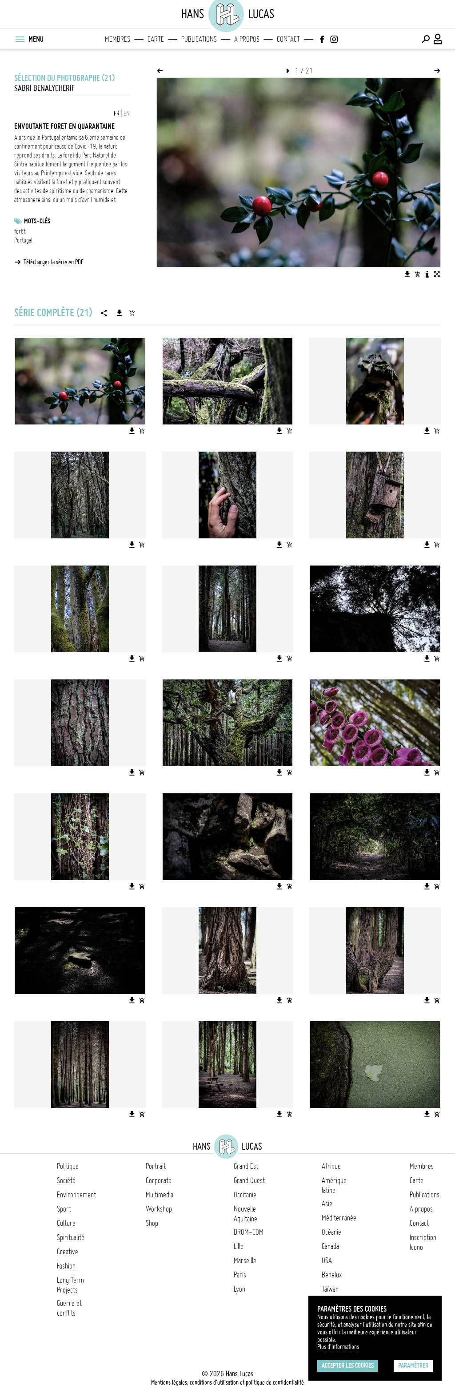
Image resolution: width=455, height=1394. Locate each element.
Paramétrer (413, 1366)
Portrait (156, 1166)
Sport (64, 1208)
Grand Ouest (249, 1180)
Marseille (245, 1260)
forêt (19, 231)
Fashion (66, 1265)
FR (117, 113)
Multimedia (159, 1194)
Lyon (239, 1289)
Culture (66, 1223)
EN (127, 113)
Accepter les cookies (348, 1366)
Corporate (159, 1180)
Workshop (159, 1208)
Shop (152, 1223)
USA (327, 1260)
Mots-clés (37, 221)
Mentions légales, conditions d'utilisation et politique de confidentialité (227, 1382)
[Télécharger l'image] (407, 274)
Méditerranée (339, 1217)
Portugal (23, 240)
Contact (288, 39)
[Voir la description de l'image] (427, 274)
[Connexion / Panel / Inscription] (438, 39)
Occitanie (245, 1194)
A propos (246, 39)
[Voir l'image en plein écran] (437, 274)
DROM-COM (248, 1232)
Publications (199, 39)
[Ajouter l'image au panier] (417, 274)
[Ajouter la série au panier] (132, 313)
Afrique (331, 1166)
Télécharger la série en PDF (54, 262)
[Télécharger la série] (120, 313)
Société (66, 1180)
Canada (330, 1246)
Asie (327, 1203)
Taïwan (330, 1289)
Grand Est (246, 1166)
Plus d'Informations (338, 1347)
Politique (68, 1166)
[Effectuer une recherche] (425, 39)
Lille (238, 1246)
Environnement (76, 1194)
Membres (117, 39)
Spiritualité (70, 1237)
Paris (240, 1274)
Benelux (332, 1274)
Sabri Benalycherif (44, 88)
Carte (156, 39)
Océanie (331, 1232)
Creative (67, 1251)
